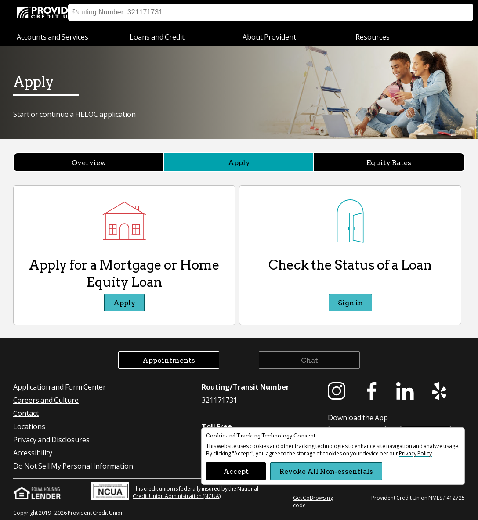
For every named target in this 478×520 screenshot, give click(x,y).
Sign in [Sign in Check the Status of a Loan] (350, 302)
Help (375, 12)
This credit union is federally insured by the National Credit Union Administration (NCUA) (174, 491)
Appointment (413, 12)
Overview (89, 162)
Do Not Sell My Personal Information (73, 465)
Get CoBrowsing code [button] (313, 502)
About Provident (269, 36)
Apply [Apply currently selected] (239, 162)
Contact (26, 413)
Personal (119, 12)
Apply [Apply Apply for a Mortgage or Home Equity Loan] (124, 302)
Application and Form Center (59, 386)
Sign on (305, 12)
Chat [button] (309, 360)
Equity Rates (388, 162)
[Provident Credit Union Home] (54, 13)
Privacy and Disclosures (51, 439)
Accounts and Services (52, 36)
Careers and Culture (46, 399)
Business (176, 12)
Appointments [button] (168, 360)
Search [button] (455, 12)
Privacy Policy (415, 453)
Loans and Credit (157, 36)
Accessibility (32, 452)
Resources (372, 36)
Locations (342, 12)
